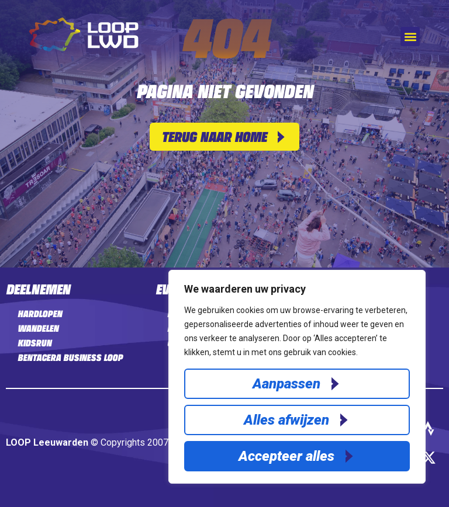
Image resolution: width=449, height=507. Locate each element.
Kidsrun (34, 343)
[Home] (84, 48)
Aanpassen (286, 384)
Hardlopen (40, 314)
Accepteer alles (286, 456)
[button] (410, 36)
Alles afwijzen (286, 420)
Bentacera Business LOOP (70, 357)
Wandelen (38, 328)
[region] (297, 377)
